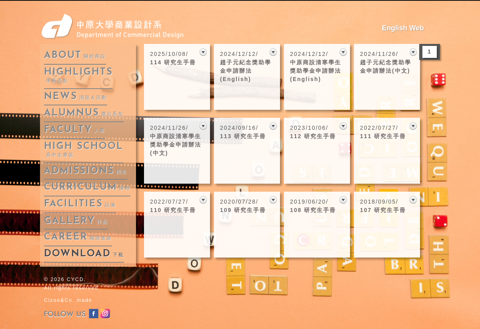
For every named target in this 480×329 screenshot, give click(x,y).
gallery (76, 221)
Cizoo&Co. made (68, 300)
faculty (74, 130)
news (75, 96)
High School (83, 150)
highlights (78, 75)
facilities (80, 204)
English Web (403, 28)
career (78, 237)
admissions (85, 171)
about (75, 55)
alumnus (84, 113)
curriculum (87, 187)
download (84, 254)
